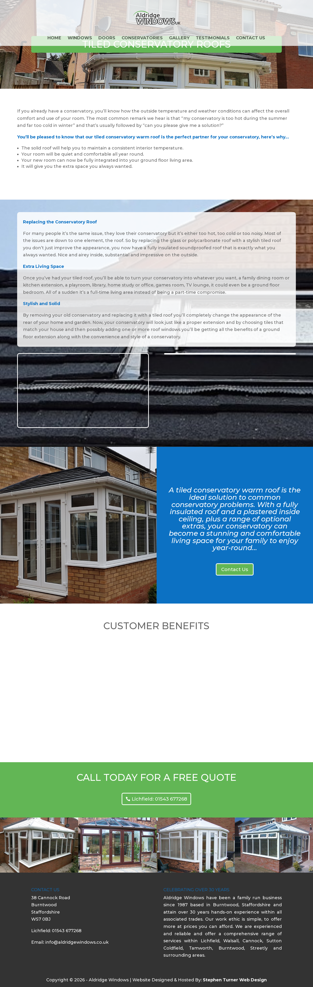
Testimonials (213, 38)
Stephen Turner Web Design (235, 980)
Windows (80, 38)
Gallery (179, 38)
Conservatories (142, 38)
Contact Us (250, 38)
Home (54, 38)
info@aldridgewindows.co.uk (76, 942)
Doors (106, 38)
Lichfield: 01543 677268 (159, 799)
